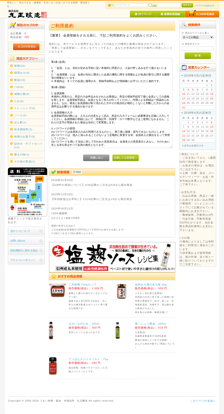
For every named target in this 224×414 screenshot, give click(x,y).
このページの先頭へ (203, 400)
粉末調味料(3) (23, 129)
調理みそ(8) (22, 72)
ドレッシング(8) (24, 108)
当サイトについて (20, 231)
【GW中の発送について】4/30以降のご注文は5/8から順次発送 (92, 184)
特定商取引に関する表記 (24, 250)
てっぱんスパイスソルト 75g (88, 359)
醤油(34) (20, 79)
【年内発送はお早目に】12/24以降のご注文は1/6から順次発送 (91, 199)
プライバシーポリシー (22, 260)
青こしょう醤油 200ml (150, 323)
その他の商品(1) (24, 161)
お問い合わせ (17, 240)
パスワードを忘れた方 (204, 5)
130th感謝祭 (59, 213)
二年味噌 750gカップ (82, 284)
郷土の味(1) (22, 154)
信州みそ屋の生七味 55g (151, 284)
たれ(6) (19, 101)
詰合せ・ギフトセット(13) (28, 145)
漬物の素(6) (22, 93)
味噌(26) (20, 65)
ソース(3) (20, 115)
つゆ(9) (19, 86)
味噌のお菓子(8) (24, 136)
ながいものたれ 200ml (84, 323)
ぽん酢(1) (20, 122)
